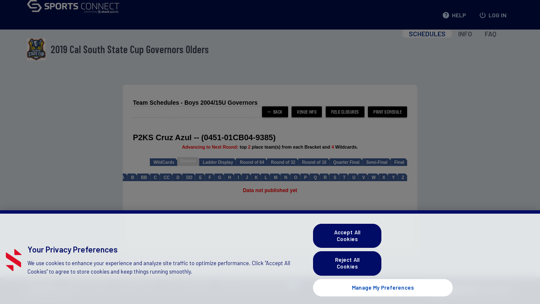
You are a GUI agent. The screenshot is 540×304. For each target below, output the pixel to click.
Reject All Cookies (347, 274)
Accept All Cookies (347, 247)
